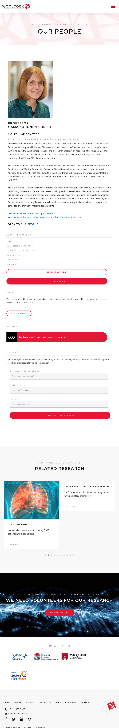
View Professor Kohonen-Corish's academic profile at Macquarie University (44, 217)
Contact (85, 702)
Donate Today (19, 313)
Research (30, 702)
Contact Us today (57, 272)
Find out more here (59, 613)
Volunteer (45, 702)
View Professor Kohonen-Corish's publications (30, 213)
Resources (70, 702)
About (17, 702)
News (58, 702)
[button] (45, 555)
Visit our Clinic (57, 281)
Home (7, 702)
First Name (16, 385)
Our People (29, 224)
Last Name (15, 399)
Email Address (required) (24, 371)
